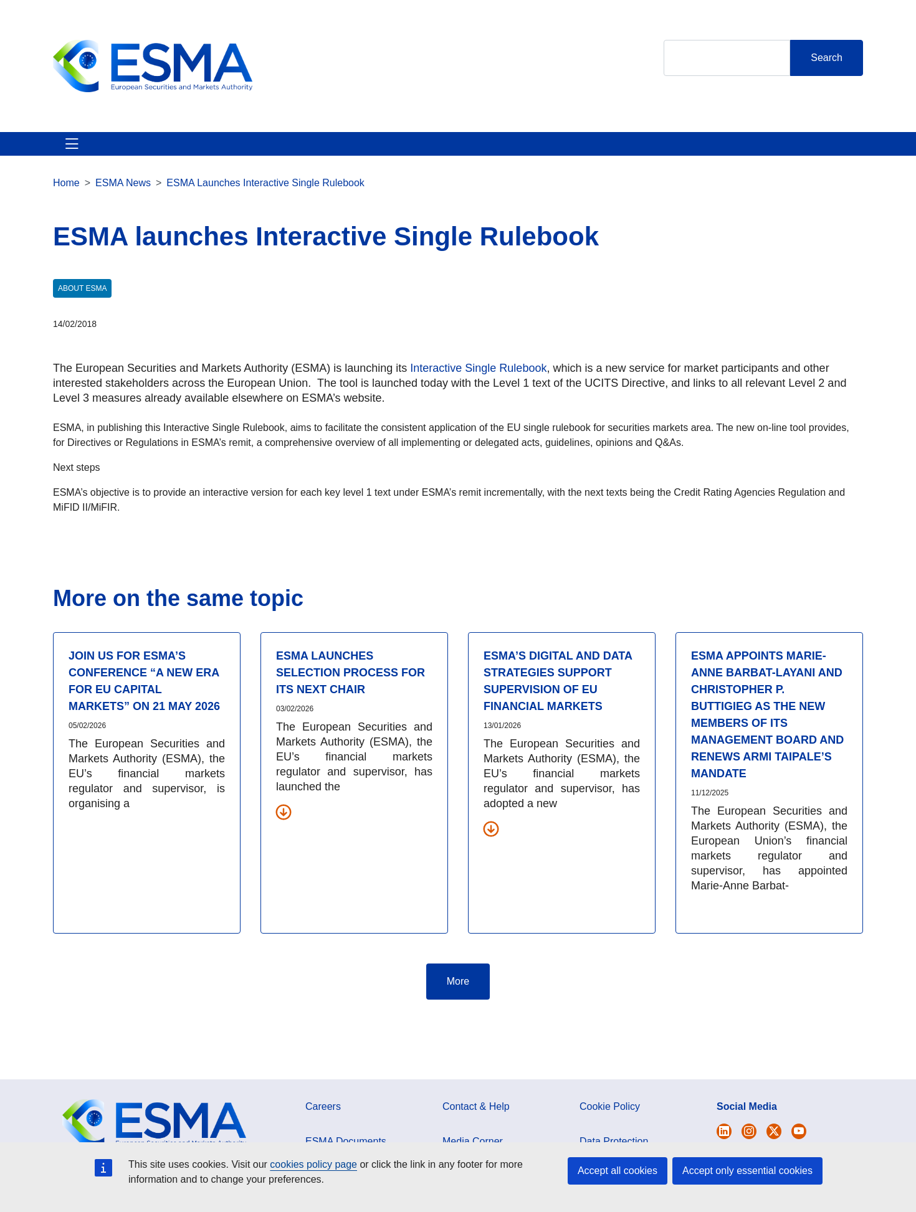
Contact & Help (621, 151)
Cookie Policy (610, 1121)
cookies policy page (313, 1164)
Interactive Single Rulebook (478, 383)
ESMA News (123, 197)
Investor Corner (407, 151)
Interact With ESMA (514, 151)
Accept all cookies (617, 1170)
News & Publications (296, 151)
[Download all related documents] (283, 826)
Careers (323, 1121)
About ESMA (83, 151)
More (458, 996)
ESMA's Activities (180, 151)
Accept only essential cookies (747, 1170)
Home (66, 197)
